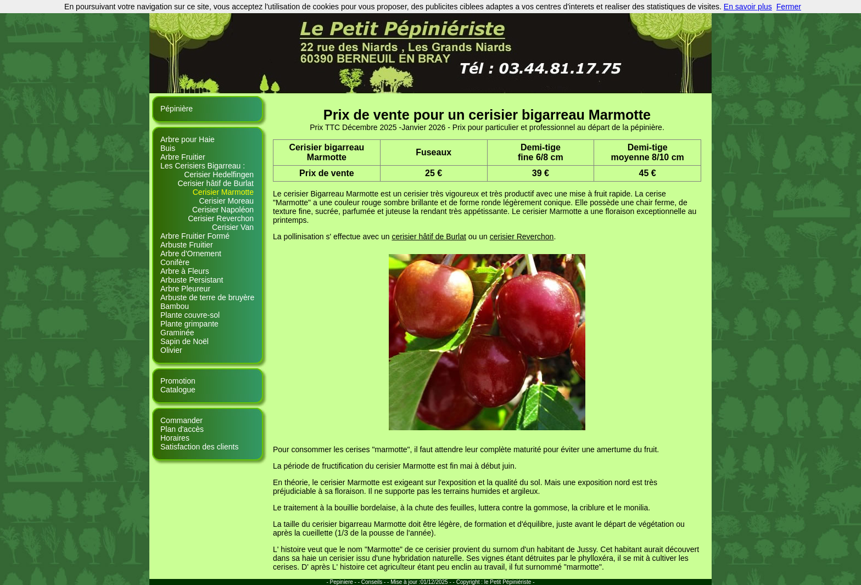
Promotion (177, 380)
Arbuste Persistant (191, 279)
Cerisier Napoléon (223, 209)
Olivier (171, 350)
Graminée (177, 332)
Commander (181, 420)
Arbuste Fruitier (186, 244)
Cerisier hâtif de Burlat (215, 183)
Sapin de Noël (184, 341)
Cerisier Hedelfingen (219, 174)
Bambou (174, 306)
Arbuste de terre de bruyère (207, 297)
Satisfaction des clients (199, 446)
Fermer (788, 6)
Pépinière (176, 108)
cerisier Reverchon (522, 236)
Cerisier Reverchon (221, 218)
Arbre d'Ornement (190, 253)
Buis (167, 148)
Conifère (174, 262)
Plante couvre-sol (190, 315)
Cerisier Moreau (226, 200)
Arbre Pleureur (185, 288)
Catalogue (177, 389)
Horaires (174, 438)
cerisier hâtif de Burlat (429, 236)
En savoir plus (748, 6)
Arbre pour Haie (187, 139)
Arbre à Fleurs (184, 271)
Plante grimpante (189, 323)
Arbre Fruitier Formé (195, 236)
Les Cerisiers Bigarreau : (202, 165)
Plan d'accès (182, 429)
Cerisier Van (233, 227)
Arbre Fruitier (182, 157)
